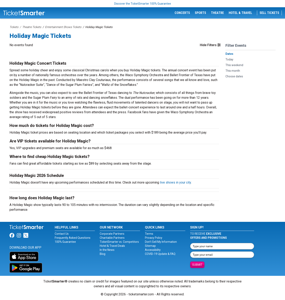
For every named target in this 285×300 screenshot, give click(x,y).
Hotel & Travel (240, 13)
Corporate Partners (112, 233)
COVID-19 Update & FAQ (160, 253)
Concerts (182, 13)
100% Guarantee (65, 241)
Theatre (217, 13)
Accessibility (153, 249)
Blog (102, 253)
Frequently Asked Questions (72, 237)
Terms (149, 233)
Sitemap (150, 245)
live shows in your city (175, 182)
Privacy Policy (153, 237)
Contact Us (62, 233)
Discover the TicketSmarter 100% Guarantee (142, 3)
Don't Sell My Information (161, 241)
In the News (107, 249)
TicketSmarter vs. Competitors (119, 241)
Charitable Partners (112, 237)
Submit (197, 264)
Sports (200, 13)
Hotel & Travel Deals (112, 245)
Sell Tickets (269, 13)
